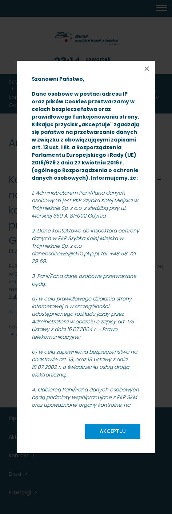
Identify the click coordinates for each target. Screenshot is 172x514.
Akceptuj (113, 431)
